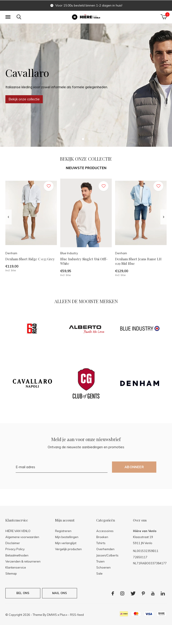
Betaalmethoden (16, 555)
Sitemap (11, 573)
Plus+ (63, 614)
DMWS (52, 614)
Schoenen (103, 567)
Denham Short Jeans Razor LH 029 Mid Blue (138, 261)
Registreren (63, 531)
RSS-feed (77, 614)
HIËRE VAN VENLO (17, 531)
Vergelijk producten (68, 549)
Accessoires (105, 531)
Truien (100, 561)
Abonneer (134, 467)
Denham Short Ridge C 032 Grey (30, 259)
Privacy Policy (15, 549)
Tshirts (100, 543)
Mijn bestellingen (66, 537)
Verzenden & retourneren (23, 561)
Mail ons (59, 593)
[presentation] (8, 217)
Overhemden (105, 549)
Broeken (102, 537)
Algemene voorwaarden (22, 537)
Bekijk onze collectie (24, 99)
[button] (8, 17)
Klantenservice (15, 567)
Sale (99, 573)
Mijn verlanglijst (65, 543)
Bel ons (22, 593)
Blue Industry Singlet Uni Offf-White (84, 261)
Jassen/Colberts (107, 555)
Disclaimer (12, 543)
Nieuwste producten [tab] (86, 168)
